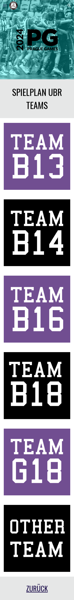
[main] (37, 98)
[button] (4, 5)
